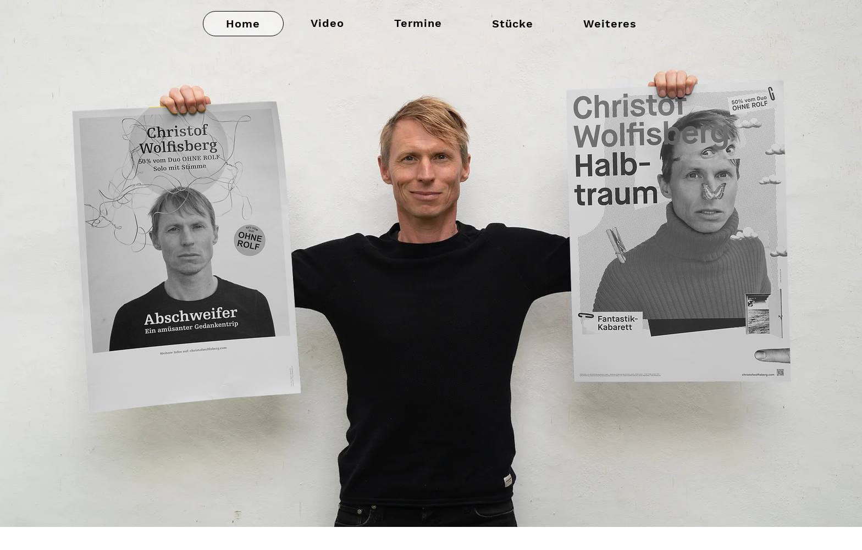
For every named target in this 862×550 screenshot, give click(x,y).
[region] (708, 216)
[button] (512, 23)
